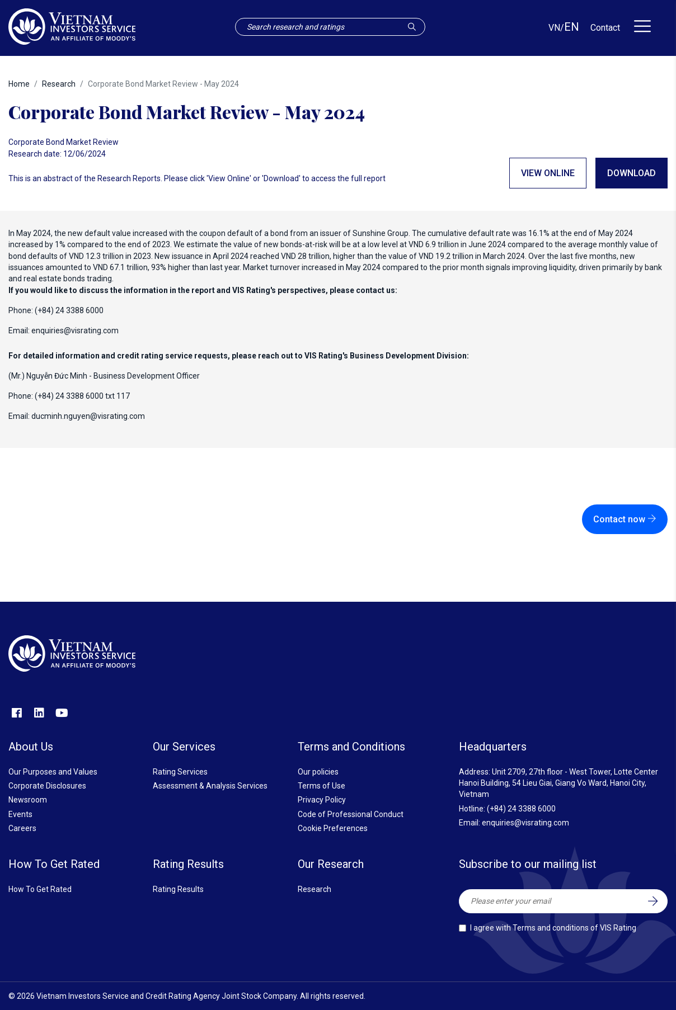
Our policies (318, 771)
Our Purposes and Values (52, 771)
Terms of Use (321, 785)
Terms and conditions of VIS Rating (574, 927)
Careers (22, 828)
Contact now (624, 519)
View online (548, 173)
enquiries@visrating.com (75, 330)
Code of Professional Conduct (350, 814)
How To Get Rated (40, 889)
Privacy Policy (322, 799)
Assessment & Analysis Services (210, 785)
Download (631, 173)
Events (20, 814)
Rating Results (178, 889)
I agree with (553, 927)
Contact (605, 27)
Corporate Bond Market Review (63, 142)
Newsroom (27, 799)
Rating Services (180, 771)
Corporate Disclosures (47, 785)
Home (19, 83)
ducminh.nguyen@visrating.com (88, 416)
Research (59, 83)
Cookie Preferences (333, 828)
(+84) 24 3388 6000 (521, 808)
